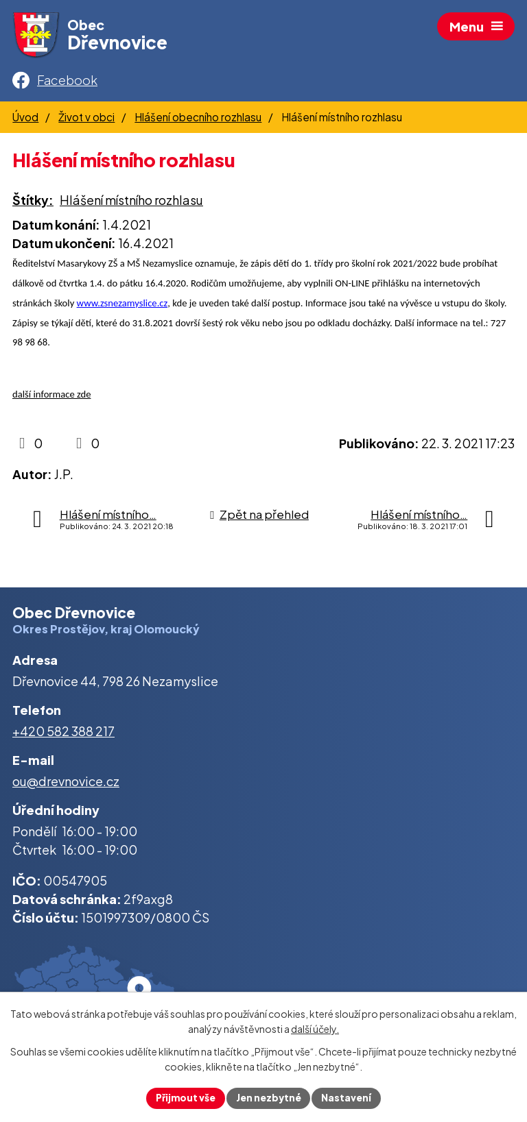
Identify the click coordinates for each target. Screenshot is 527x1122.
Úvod (25, 120)
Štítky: (33, 203)
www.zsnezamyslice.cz (122, 306)
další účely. (315, 1029)
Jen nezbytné (269, 1097)
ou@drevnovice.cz (65, 784)
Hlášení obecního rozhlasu (197, 120)
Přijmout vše (184, 1097)
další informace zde (51, 397)
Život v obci (86, 120)
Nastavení (348, 1097)
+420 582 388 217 (63, 734)
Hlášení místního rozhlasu (131, 203)
